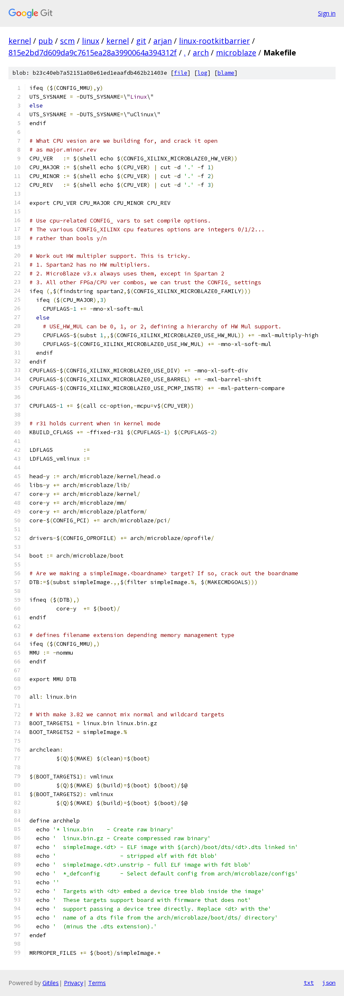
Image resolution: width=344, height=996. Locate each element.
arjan (162, 41)
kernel (19, 41)
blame (226, 72)
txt (309, 982)
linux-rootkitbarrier (214, 41)
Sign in (327, 13)
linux (90, 41)
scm (67, 41)
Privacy (73, 983)
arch (201, 52)
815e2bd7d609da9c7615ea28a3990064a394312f (92, 52)
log (202, 72)
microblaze (236, 52)
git (141, 41)
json (329, 982)
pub (45, 41)
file (180, 72)
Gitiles (50, 983)
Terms (97, 983)
